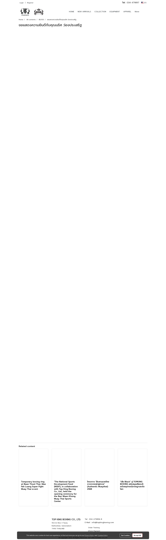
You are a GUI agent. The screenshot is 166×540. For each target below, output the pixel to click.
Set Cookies (125, 535)
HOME (71, 11)
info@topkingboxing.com (103, 522)
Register (30, 3)
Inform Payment (94, 531)
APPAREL (127, 11)
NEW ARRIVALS (84, 11)
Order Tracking (94, 527)
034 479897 (130, 2)
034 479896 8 (95, 519)
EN (143, 3)
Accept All (137, 535)
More (137, 11)
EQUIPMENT (115, 11)
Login (22, 3)
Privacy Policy (89, 535)
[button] (144, 12)
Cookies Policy (103, 535)
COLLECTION (100, 11)
